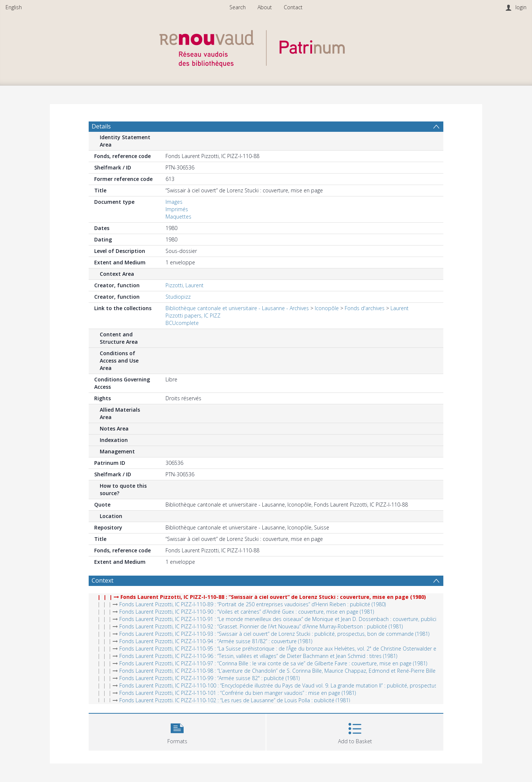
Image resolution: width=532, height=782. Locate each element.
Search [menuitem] (237, 7)
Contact (293, 7)
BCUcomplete (182, 322)
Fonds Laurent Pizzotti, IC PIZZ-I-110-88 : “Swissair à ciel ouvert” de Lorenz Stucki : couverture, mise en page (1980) (273, 596)
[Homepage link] (266, 46)
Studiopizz (178, 296)
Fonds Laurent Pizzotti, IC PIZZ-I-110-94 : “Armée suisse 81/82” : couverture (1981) (215, 641)
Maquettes (178, 216)
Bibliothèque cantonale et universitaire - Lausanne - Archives (237, 308)
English (14, 7)
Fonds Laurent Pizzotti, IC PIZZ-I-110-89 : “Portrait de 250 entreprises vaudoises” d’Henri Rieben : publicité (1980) (252, 604)
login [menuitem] (520, 7)
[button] (177, 731)
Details (101, 126)
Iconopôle (327, 308)
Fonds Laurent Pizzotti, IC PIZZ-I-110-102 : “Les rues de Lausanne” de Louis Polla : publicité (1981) (234, 700)
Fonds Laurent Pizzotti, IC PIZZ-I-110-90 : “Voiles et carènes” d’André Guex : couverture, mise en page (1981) (246, 611)
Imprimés (177, 209)
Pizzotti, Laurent (185, 285)
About (265, 7)
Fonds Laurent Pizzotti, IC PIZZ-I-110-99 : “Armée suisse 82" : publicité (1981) (209, 678)
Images (174, 201)
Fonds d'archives (365, 308)
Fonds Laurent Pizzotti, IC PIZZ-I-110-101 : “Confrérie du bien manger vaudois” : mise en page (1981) (237, 692)
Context (102, 580)
